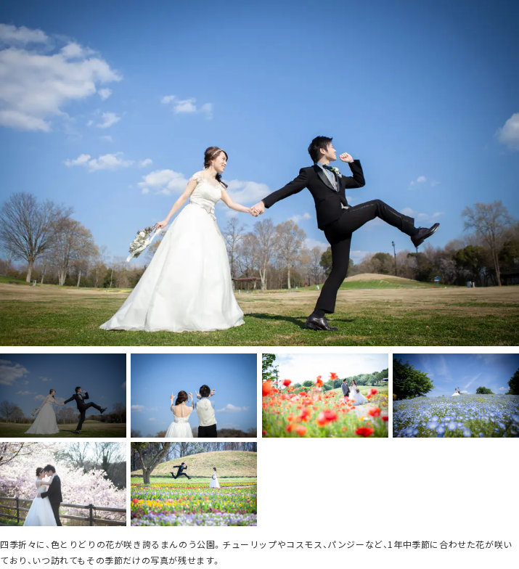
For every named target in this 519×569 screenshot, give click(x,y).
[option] (259, 173)
